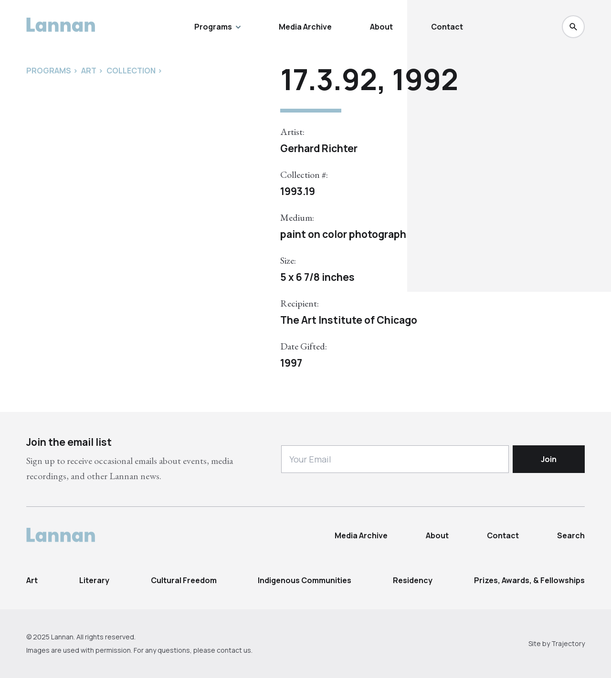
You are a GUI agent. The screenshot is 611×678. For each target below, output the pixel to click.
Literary (94, 580)
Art (32, 580)
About (381, 26)
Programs (217, 26)
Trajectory (568, 643)
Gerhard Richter (319, 148)
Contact (447, 26)
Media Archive (305, 26)
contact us (234, 650)
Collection (131, 70)
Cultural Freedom (184, 580)
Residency (412, 580)
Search (571, 535)
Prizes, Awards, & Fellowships (529, 580)
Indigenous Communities (304, 580)
